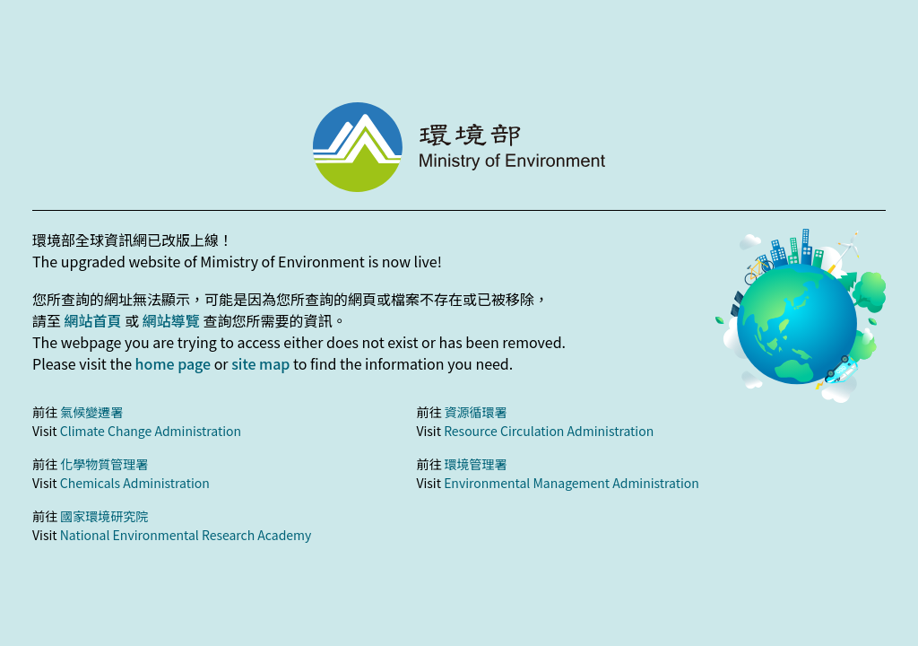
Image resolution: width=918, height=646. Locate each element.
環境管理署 (476, 464)
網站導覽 (171, 320)
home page (173, 363)
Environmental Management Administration (571, 483)
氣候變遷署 (91, 412)
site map (260, 363)
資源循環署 (476, 412)
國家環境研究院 (104, 516)
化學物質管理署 (104, 464)
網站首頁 (93, 320)
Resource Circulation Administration (549, 431)
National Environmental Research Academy (186, 535)
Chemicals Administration (135, 483)
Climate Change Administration (150, 431)
